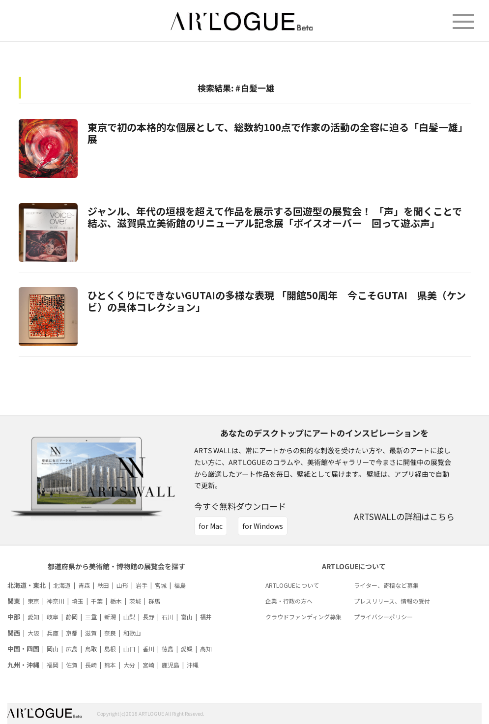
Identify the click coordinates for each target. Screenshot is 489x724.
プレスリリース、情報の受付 (392, 601)
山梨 (129, 616)
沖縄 (193, 665)
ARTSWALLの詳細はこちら (404, 516)
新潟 (110, 616)
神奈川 (55, 601)
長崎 (91, 665)
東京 (33, 601)
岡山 (52, 648)
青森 (84, 585)
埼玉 (78, 601)
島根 (110, 648)
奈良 (110, 633)
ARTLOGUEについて (292, 585)
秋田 (103, 585)
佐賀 (72, 665)
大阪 (33, 633)
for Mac (211, 526)
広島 (72, 648)
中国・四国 (23, 648)
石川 (167, 616)
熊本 (110, 665)
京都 (72, 633)
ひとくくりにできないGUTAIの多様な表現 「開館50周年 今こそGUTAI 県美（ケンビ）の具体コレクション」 (276, 301)
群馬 (154, 601)
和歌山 (132, 633)
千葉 (97, 601)
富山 (187, 616)
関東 (13, 601)
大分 (129, 665)
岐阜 (52, 616)
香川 (148, 648)
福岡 (52, 665)
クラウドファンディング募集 (303, 616)
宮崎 (148, 665)
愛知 (33, 616)
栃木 (116, 601)
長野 (148, 616)
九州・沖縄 (23, 664)
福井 (206, 616)
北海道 (62, 585)
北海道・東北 (26, 585)
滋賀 (91, 633)
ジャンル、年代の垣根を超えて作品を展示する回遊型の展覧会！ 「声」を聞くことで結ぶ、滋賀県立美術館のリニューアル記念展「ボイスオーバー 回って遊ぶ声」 (274, 217)
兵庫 (52, 633)
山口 (129, 648)
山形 (122, 585)
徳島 (167, 648)
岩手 (141, 585)
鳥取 (91, 648)
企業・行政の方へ (289, 601)
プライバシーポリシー (383, 616)
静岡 (72, 616)
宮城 (161, 585)
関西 (13, 632)
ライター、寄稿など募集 (386, 585)
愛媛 (187, 648)
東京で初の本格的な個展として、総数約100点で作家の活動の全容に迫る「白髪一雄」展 (277, 133)
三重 (91, 616)
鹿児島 (170, 665)
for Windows (262, 526)
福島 (180, 585)
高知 (206, 648)
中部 (13, 616)
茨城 (135, 601)
